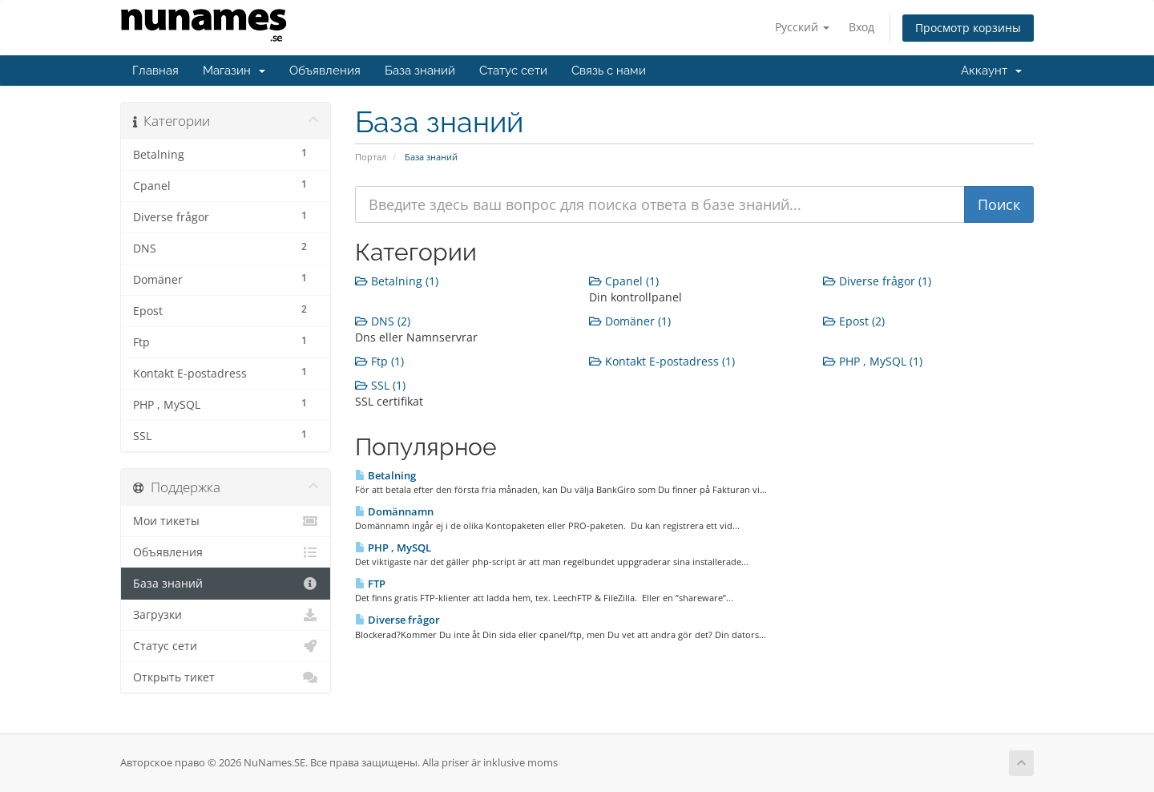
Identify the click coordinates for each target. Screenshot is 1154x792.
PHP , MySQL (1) (872, 361)
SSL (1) (380, 385)
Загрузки (225, 614)
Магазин (234, 70)
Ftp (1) (379, 361)
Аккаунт (991, 70)
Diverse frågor (397, 619)
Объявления (325, 70)
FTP (370, 583)
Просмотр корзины (968, 27)
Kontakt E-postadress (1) (662, 361)
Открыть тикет (225, 677)
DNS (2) (382, 321)
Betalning (385, 475)
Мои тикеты (225, 521)
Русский (802, 26)
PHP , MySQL (393, 547)
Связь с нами (608, 70)
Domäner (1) (630, 321)
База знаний (420, 70)
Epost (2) (854, 321)
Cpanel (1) (624, 281)
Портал (370, 157)
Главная (155, 70)
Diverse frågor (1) (877, 281)
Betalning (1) (396, 281)
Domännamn (394, 511)
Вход (861, 26)
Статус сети (513, 70)
